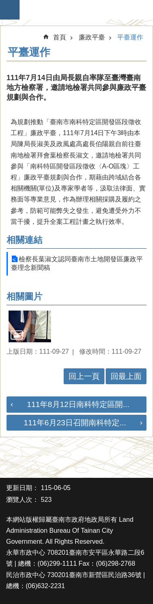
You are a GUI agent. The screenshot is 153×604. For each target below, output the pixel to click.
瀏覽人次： (22, 499)
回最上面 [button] (126, 376)
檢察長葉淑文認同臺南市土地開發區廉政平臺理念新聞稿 (77, 263)
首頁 (59, 37)
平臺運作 (130, 37)
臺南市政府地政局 (80, 10)
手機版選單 (10, 10)
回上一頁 (84, 376)
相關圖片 (24, 296)
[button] (30, 326)
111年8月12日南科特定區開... (78, 404)
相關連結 (24, 240)
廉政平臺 (92, 37)
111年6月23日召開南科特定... (75, 422)
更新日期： (22, 487)
